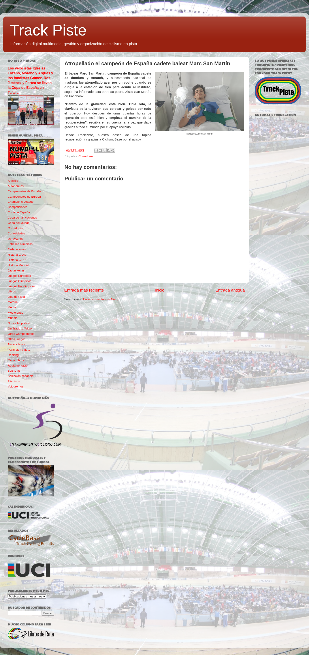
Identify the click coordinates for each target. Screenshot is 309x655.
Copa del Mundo (19, 223)
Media (12, 307)
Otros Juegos (16, 339)
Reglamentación (18, 365)
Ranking (13, 355)
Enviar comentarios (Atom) (101, 299)
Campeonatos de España (24, 191)
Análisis (13, 180)
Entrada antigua (230, 290)
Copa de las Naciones (22, 217)
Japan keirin (16, 270)
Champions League (21, 201)
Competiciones (17, 207)
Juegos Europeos (19, 275)
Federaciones (17, 249)
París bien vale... (19, 349)
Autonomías (16, 186)
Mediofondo (15, 312)
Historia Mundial (18, 265)
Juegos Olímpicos (19, 281)
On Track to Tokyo (20, 328)
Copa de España (19, 212)
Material (13, 302)
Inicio (159, 290)
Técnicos (14, 381)
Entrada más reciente (84, 290)
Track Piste (48, 30)
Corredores (86, 156)
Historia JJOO (17, 254)
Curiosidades (16, 233)
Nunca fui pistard (19, 323)
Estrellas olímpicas (20, 244)
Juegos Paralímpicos (21, 286)
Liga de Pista (16, 296)
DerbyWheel (16, 238)
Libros (12, 291)
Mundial (13, 318)
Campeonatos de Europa (24, 196)
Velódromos (15, 386)
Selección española (21, 376)
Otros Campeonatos (21, 333)
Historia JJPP (17, 260)
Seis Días (14, 370)
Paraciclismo (16, 344)
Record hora (16, 360)
